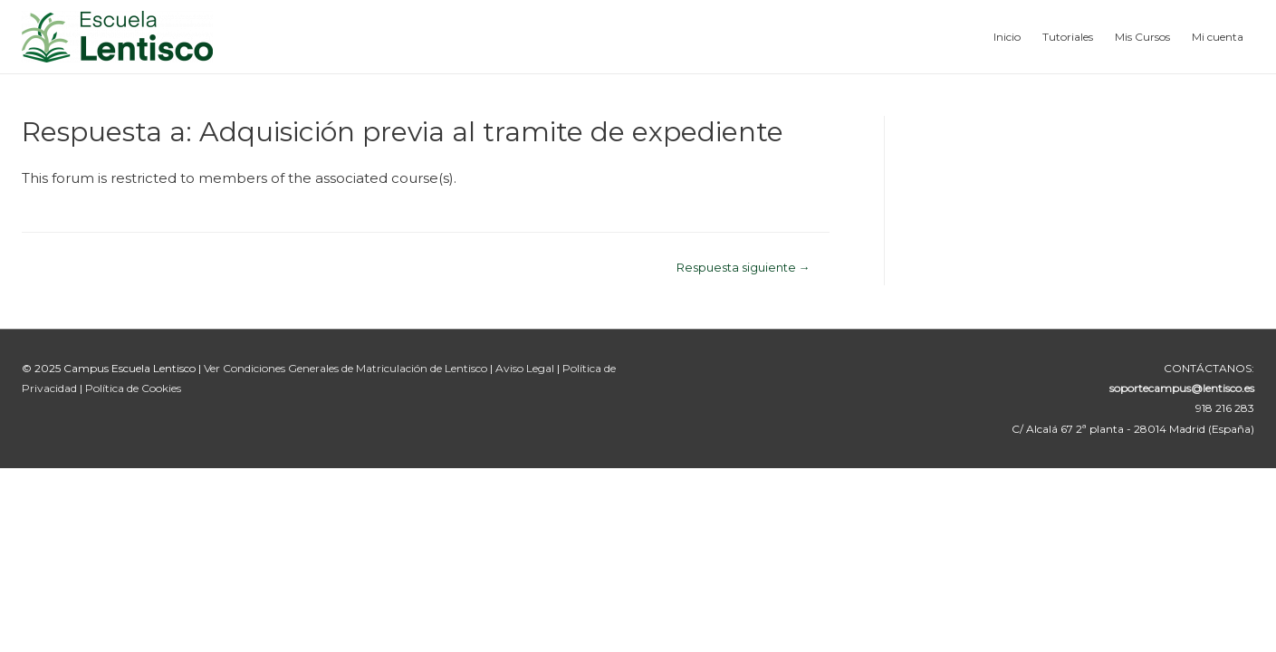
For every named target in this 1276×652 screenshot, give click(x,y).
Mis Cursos (1142, 36)
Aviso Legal (526, 368)
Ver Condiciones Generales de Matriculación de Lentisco (345, 368)
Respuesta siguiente (743, 267)
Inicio (1007, 36)
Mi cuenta (1217, 36)
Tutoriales (1067, 36)
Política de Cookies (133, 388)
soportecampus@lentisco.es (1181, 388)
